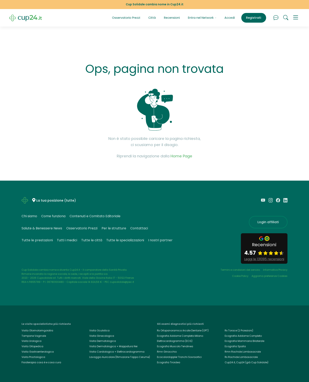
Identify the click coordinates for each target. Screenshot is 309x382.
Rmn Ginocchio (167, 351)
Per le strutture (114, 228)
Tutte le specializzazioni (125, 240)
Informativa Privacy (275, 270)
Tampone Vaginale (34, 336)
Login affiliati (268, 222)
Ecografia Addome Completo (243, 336)
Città (152, 18)
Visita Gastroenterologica (38, 351)
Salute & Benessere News (42, 228)
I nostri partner (160, 240)
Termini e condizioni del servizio (240, 270)
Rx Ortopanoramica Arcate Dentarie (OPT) (183, 330)
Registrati (253, 18)
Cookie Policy (240, 276)
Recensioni (172, 18)
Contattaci (139, 228)
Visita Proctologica (33, 357)
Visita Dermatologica (102, 341)
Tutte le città (91, 240)
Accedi (229, 18)
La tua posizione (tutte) (56, 200)
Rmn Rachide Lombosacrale (243, 351)
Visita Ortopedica (32, 346)
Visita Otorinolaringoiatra (37, 330)
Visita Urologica (31, 341)
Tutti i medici (67, 240)
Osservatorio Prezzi (126, 18)
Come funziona (53, 216)
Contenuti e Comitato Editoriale (95, 216)
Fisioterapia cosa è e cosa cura (41, 362)
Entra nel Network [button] (202, 18)
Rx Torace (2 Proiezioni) (239, 330)
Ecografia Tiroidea (168, 362)
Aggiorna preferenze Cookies (269, 276)
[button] (296, 18)
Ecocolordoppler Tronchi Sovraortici (179, 357)
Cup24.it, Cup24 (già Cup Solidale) (246, 362)
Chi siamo (29, 216)
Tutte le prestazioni (37, 240)
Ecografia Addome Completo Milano (180, 336)
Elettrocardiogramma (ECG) (174, 341)
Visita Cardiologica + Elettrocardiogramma (116, 351)
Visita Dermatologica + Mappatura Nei (113, 346)
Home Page (181, 156)
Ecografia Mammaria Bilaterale (244, 341)
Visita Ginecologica (101, 336)
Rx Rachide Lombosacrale (241, 357)
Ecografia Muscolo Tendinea (175, 346)
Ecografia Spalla (235, 346)
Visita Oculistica (99, 330)
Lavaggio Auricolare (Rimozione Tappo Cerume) (119, 357)
